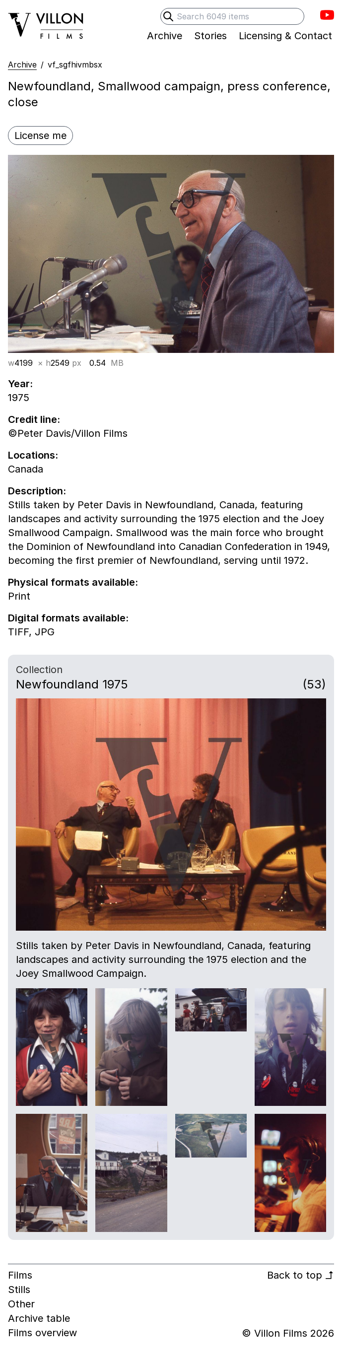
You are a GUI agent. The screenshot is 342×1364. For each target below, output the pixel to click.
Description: (37, 491)
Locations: (33, 455)
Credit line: (34, 419)
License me (40, 135)
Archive (22, 64)
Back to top (300, 1275)
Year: (20, 384)
